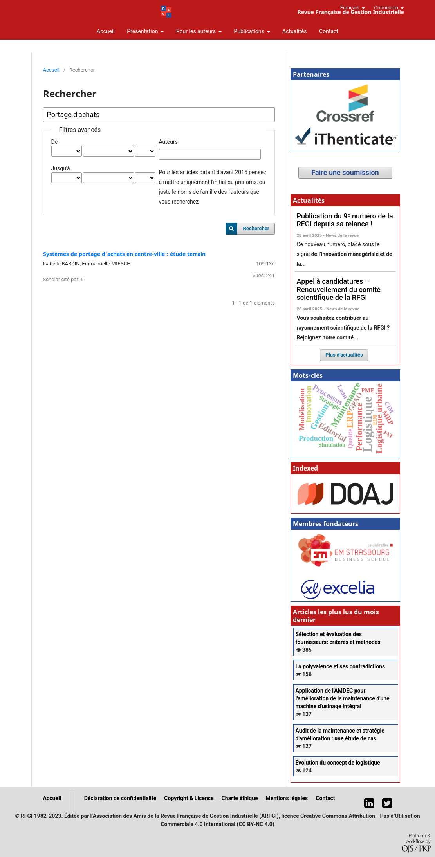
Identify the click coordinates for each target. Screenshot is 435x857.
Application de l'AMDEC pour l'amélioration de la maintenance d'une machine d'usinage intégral (343, 698)
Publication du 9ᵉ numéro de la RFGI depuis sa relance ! (345, 220)
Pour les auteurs (196, 56)
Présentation (143, 56)
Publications (250, 56)
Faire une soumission (345, 172)
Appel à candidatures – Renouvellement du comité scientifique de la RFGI (339, 289)
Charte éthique (240, 798)
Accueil (106, 56)
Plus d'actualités (344, 355)
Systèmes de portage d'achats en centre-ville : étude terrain (124, 254)
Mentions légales (287, 798)
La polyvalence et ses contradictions (340, 666)
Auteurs (168, 142)
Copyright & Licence (188, 798)
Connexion (387, 8)
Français (350, 8)
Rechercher (256, 228)
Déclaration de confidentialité (120, 798)
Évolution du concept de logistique (338, 763)
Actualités (294, 56)
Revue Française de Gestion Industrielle (240, 27)
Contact (328, 56)
